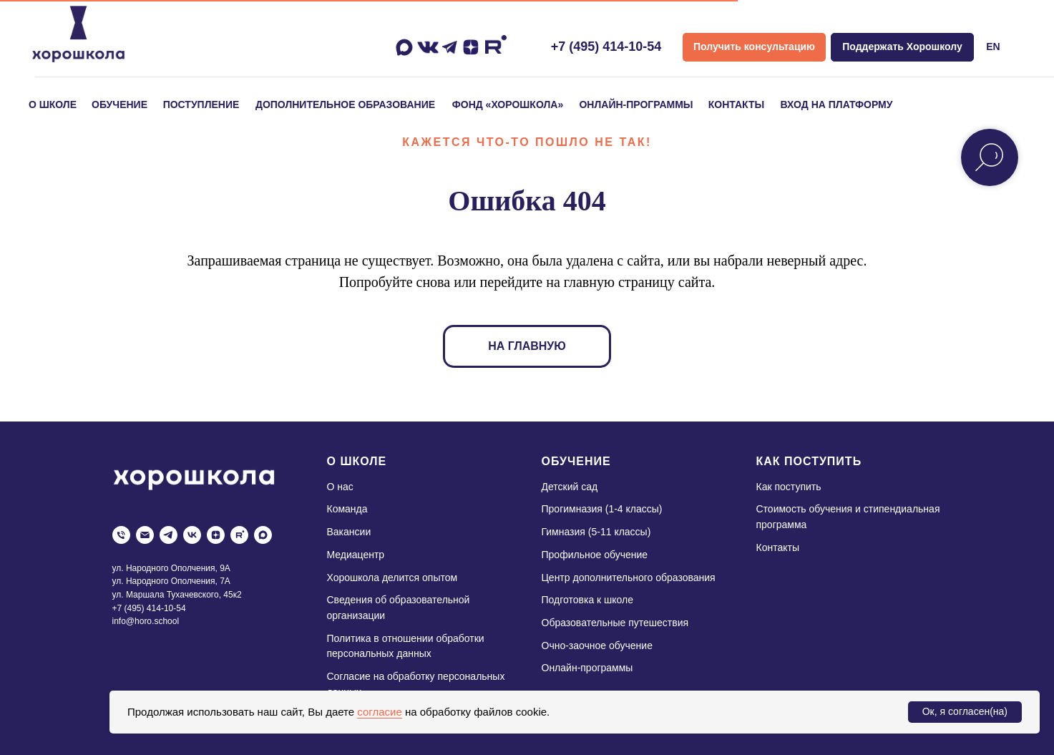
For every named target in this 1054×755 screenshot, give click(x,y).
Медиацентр (356, 554)
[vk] (192, 535)
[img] (78, 34)
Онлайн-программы (587, 667)
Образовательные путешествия (615, 622)
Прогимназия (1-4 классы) (602, 509)
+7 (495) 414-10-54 (606, 46)
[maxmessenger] (263, 535)
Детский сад (570, 486)
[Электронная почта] (145, 535)
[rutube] (239, 535)
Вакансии (349, 531)
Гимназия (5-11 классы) (596, 531)
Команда (347, 509)
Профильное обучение (595, 554)
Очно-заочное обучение (597, 645)
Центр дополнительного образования (629, 577)
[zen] (216, 535)
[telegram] (168, 535)
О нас (340, 486)
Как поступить (788, 486)
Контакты (777, 547)
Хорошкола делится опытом (392, 577)
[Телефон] (121, 535)
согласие (379, 712)
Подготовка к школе (588, 599)
